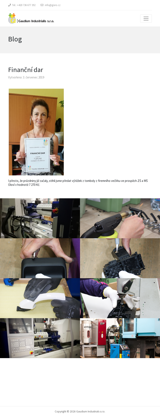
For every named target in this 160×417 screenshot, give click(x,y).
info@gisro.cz (52, 5)
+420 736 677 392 (26, 5)
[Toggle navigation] (146, 18)
